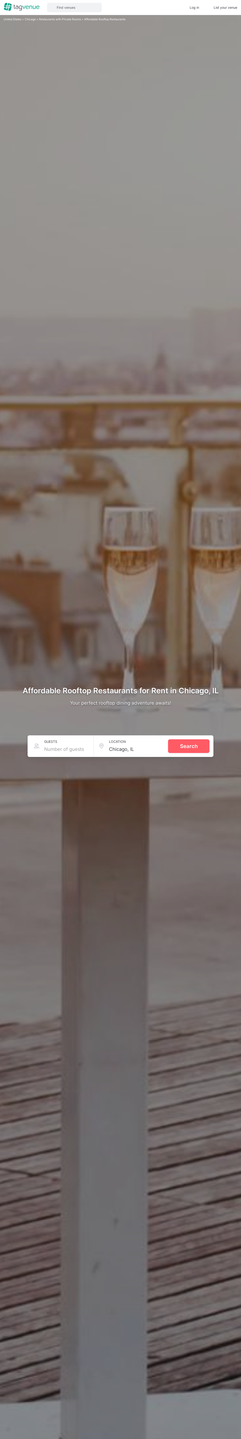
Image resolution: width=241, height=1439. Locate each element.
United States (13, 19)
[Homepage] (21, 7)
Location (117, 742)
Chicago (30, 19)
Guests (50, 742)
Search (189, 746)
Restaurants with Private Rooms (60, 19)
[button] (74, 7)
